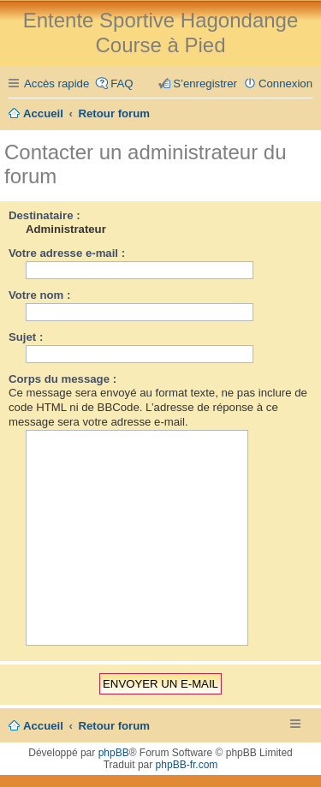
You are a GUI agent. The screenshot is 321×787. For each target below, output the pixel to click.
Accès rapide (56, 83)
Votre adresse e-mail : (67, 253)
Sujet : (26, 337)
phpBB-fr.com (187, 765)
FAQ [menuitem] (121, 83)
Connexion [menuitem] (285, 83)
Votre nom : (39, 295)
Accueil (43, 725)
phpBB (113, 753)
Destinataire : (44, 215)
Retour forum (115, 725)
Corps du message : (62, 379)
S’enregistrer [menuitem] (205, 83)
